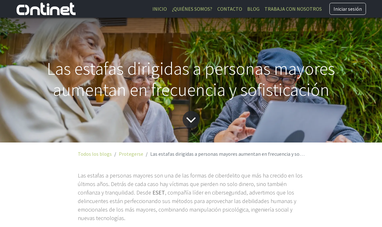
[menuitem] (159, 9)
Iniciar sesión (348, 9)
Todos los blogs (95, 154)
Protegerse (131, 154)
